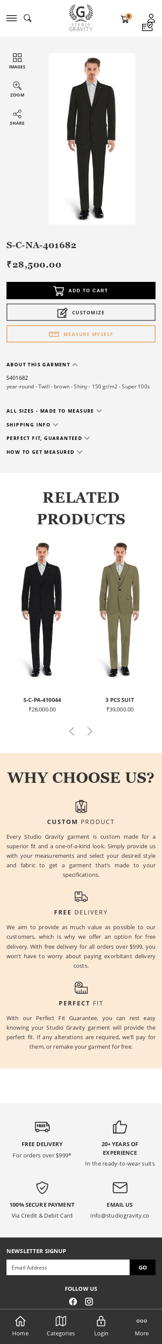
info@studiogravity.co (119, 1215)
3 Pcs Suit (119, 700)
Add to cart (81, 291)
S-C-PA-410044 (42, 700)
